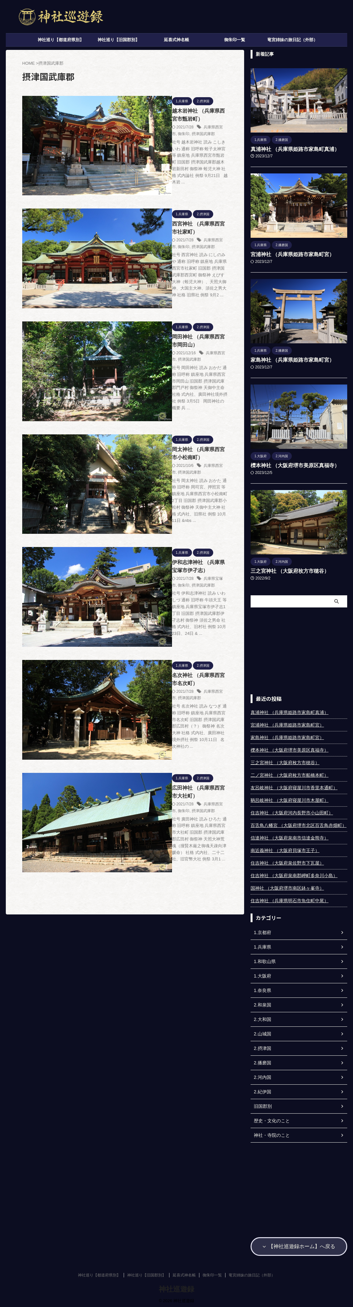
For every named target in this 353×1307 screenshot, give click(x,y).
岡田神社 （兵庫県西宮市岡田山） (163, 264)
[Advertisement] (299, 649)
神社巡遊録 (176, 1286)
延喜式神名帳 (176, 39)
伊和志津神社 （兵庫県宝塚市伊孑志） (168, 419)
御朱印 (186, 118)
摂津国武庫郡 (206, 118)
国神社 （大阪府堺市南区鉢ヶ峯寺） (287, 886)
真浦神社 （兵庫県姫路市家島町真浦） (290, 149)
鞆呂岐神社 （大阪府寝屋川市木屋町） (290, 798)
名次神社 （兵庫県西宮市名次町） (163, 497)
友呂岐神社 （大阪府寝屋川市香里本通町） (294, 786)
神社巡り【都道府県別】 (61, 39)
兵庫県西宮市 (167, 118)
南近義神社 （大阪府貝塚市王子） (285, 848)
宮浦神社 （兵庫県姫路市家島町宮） (287, 253)
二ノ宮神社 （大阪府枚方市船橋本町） (290, 773)
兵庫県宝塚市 (167, 428)
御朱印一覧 (234, 39)
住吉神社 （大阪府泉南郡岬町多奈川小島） (294, 873)
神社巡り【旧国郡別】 (118, 39)
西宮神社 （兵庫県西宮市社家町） (163, 187)
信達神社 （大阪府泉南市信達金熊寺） (290, 836)
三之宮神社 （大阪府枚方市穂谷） (285, 569)
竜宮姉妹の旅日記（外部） (292, 39)
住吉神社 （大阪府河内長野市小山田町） (292, 811)
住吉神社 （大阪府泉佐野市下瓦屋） (287, 861)
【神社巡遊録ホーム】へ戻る (299, 1244)
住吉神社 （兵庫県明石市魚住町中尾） (290, 899)
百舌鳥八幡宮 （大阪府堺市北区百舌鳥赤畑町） (299, 823)
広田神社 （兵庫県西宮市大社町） (163, 575)
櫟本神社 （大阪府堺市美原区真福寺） (290, 464)
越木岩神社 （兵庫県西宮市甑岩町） (165, 109)
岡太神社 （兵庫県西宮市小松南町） (165, 342)
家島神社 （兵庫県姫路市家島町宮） (287, 359)
